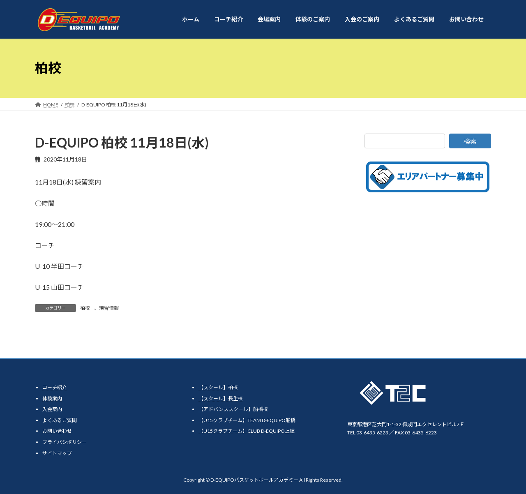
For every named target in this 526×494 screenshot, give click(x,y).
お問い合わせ (57, 431)
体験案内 (52, 398)
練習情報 (109, 308)
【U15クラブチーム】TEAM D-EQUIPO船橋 (246, 420)
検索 (470, 141)
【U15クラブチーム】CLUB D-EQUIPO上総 (246, 431)
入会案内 (52, 409)
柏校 (85, 308)
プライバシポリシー (64, 442)
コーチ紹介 (54, 387)
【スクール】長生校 (220, 398)
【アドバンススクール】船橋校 (233, 409)
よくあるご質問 (59, 420)
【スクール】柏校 (218, 387)
